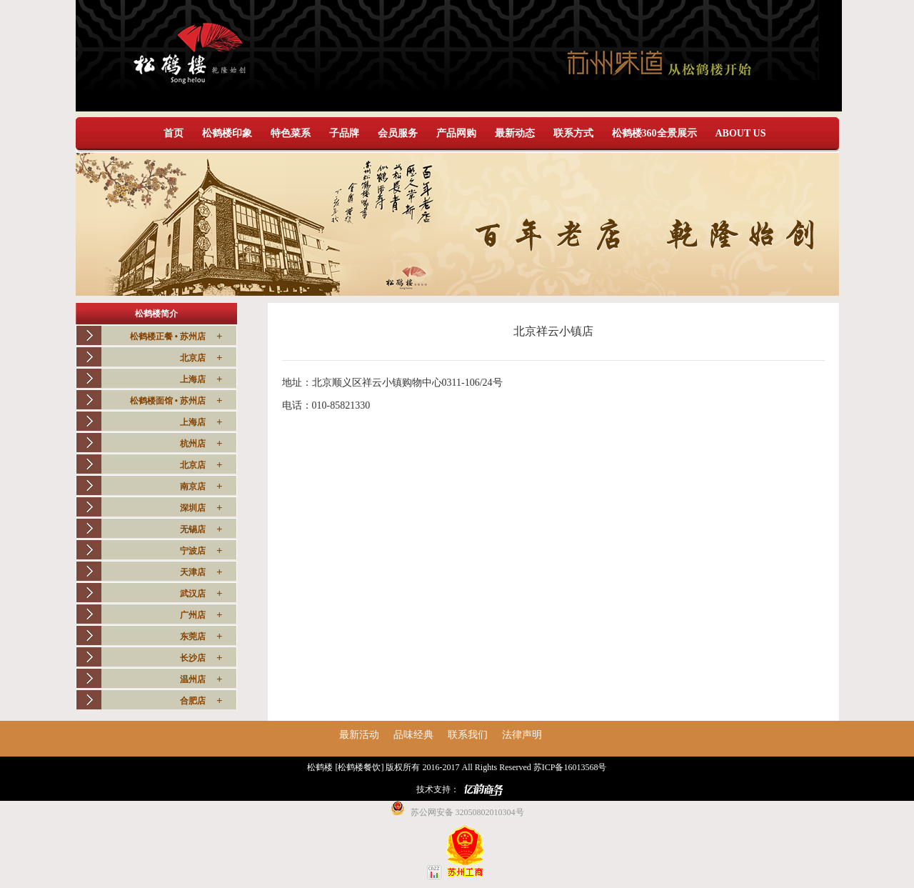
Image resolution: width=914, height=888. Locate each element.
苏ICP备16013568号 (570, 767)
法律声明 (522, 734)
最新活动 (359, 734)
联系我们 (468, 734)
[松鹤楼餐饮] (359, 767)
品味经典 (413, 734)
